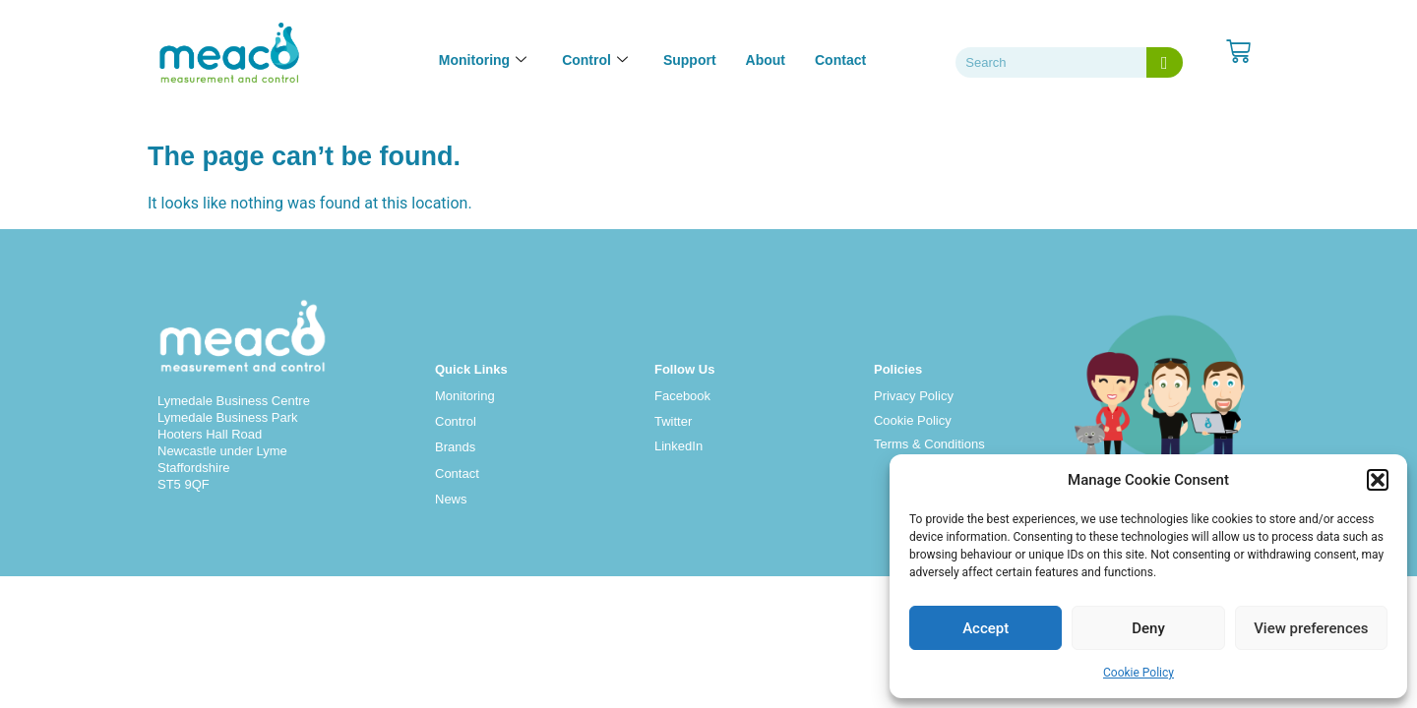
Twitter (673, 421)
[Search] (1164, 62)
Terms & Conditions (929, 444)
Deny (1148, 628)
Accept (985, 628)
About (765, 60)
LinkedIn (678, 446)
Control (455, 421)
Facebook (682, 395)
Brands (455, 447)
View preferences (1311, 628)
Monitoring (465, 395)
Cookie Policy (1138, 672)
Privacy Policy (914, 395)
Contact (840, 60)
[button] (1377, 480)
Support (689, 60)
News (451, 499)
